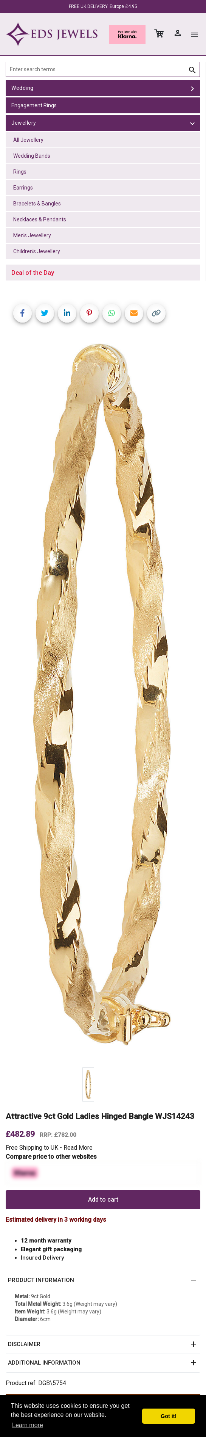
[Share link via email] (134, 313)
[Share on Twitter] (45, 313)
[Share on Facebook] (22, 313)
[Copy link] (156, 313)
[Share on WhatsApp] (111, 313)
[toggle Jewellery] (192, 122)
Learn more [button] (27, 1425)
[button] (103, 1280)
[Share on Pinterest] (89, 313)
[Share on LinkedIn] (67, 313)
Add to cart (103, 1199)
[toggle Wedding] (192, 88)
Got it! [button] (169, 1416)
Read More (78, 1147)
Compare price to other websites (51, 1156)
